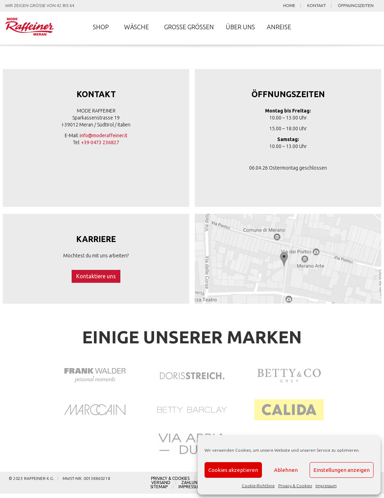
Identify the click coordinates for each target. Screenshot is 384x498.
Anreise (279, 27)
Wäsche (136, 27)
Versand (160, 487)
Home (289, 5)
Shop (101, 27)
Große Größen (189, 27)
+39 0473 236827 (100, 143)
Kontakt (316, 5)
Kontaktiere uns (96, 278)
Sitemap (159, 491)
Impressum (326, 485)
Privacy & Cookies (295, 485)
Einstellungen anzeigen (341, 470)
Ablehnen (286, 470)
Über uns (240, 27)
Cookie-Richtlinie (258, 485)
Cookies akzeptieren (233, 470)
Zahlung (190, 487)
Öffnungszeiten (356, 5)
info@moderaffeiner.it (103, 136)
